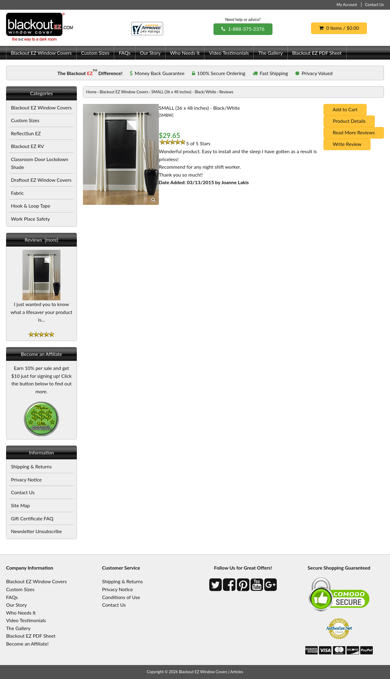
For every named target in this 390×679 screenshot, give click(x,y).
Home (91, 91)
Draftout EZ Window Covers (41, 180)
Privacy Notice (26, 479)
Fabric (17, 193)
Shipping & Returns (31, 466)
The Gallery (270, 53)
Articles (236, 671)
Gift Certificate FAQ (32, 518)
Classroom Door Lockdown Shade (39, 163)
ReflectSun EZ (26, 133)
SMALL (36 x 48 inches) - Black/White (183, 91)
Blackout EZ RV (27, 146)
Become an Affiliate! (27, 643)
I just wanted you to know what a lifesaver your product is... (41, 308)
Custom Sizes (95, 53)
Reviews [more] (41, 240)
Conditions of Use (121, 597)
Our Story (150, 53)
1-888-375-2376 (243, 29)
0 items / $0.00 (339, 28)
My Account (347, 4)
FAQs (124, 53)
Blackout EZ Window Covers (41, 53)
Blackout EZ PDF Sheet (317, 53)
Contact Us (374, 4)
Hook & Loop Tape (30, 206)
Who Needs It (185, 53)
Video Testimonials (229, 53)
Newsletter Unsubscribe (36, 531)
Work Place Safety (30, 219)
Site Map (20, 505)
